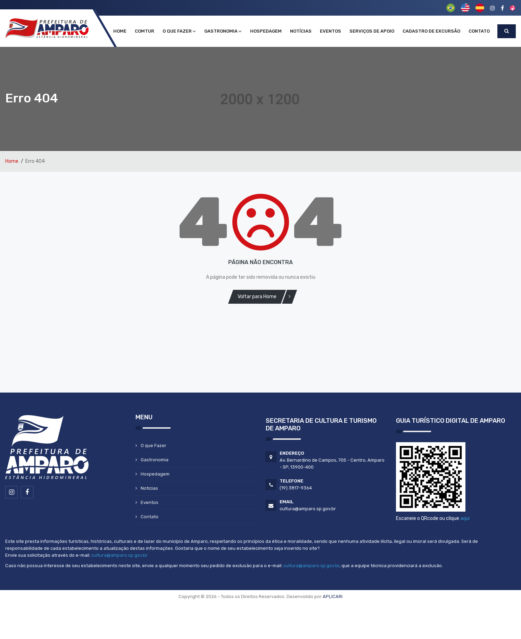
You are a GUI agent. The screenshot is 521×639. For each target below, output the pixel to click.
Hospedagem (266, 31)
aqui (465, 518)
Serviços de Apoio (371, 31)
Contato (479, 31)
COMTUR (144, 31)
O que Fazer (179, 31)
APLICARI (332, 596)
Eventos (330, 31)
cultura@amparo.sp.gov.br (119, 555)
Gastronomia (223, 31)
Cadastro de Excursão (431, 31)
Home (119, 31)
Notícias (301, 31)
